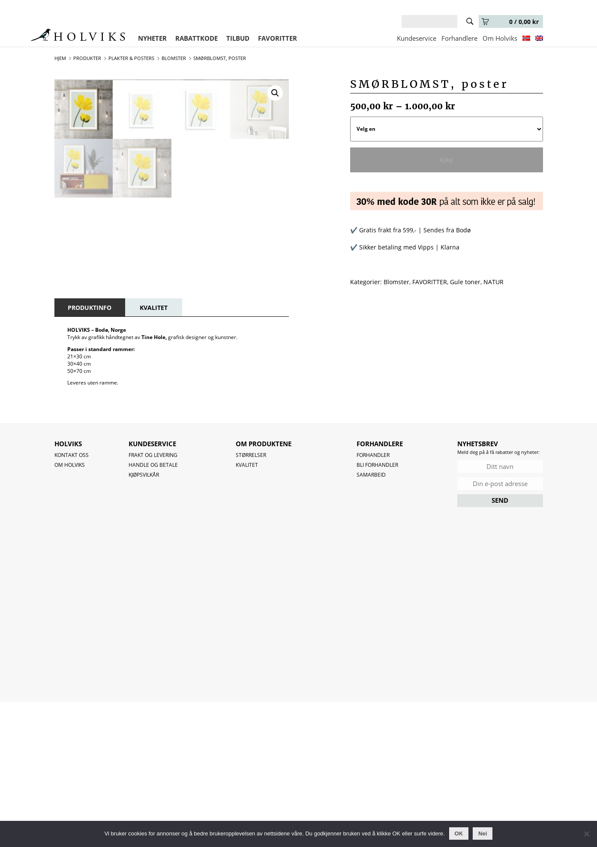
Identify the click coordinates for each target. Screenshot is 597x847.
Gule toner (465, 282)
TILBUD (237, 38)
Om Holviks (500, 38)
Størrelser (251, 600)
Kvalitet (247, 609)
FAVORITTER (277, 38)
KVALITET (154, 452)
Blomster (396, 282)
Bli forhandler (377, 609)
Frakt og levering (153, 600)
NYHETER (152, 38)
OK (459, 833)
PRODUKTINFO (89, 452)
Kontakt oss (71, 600)
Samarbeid (371, 619)
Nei (482, 833)
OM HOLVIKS (69, 609)
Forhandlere (459, 38)
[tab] (89, 452)
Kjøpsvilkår (144, 619)
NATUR (493, 282)
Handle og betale (153, 609)
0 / (510, 22)
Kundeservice (416, 38)
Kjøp (446, 160)
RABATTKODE (196, 38)
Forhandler (373, 600)
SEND (500, 645)
